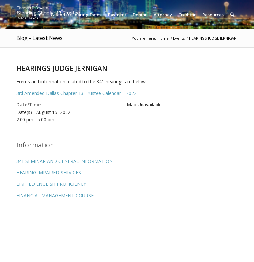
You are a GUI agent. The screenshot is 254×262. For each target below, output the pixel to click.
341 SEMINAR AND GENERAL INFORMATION (64, 161)
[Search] (232, 14)
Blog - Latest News (39, 38)
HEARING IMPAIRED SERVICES (48, 172)
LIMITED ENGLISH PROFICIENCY (51, 184)
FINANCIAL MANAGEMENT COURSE (55, 195)
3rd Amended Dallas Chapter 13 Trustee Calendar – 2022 (76, 93)
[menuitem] (37, 14)
